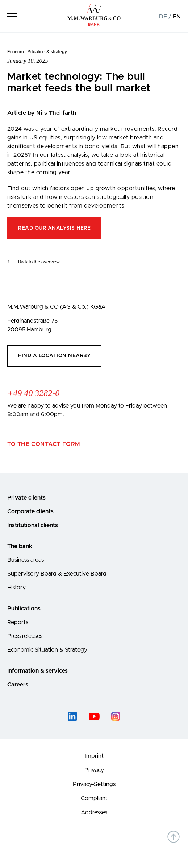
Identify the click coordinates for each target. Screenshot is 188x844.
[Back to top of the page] (173, 837)
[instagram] (115, 716)
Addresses (94, 812)
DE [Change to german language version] (163, 17)
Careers (17, 685)
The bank (19, 546)
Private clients (26, 498)
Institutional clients (32, 525)
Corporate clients (30, 511)
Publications (24, 608)
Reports (17, 622)
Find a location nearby (54, 355)
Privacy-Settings (94, 784)
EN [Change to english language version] (177, 17)
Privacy (94, 770)
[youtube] (94, 716)
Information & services (37, 671)
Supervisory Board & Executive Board (56, 574)
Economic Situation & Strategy (47, 650)
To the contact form (43, 444)
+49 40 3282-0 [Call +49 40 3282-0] (33, 393)
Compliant (94, 798)
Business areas (25, 560)
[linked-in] (72, 716)
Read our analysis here (54, 228)
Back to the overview (39, 262)
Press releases (24, 636)
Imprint (94, 756)
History (16, 587)
